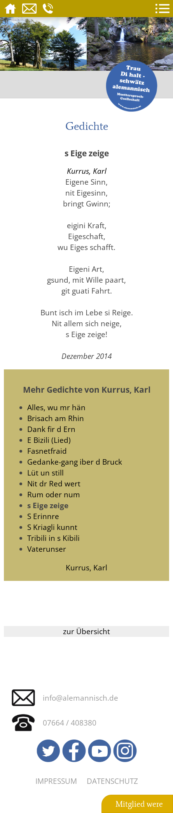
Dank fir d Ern (51, 429)
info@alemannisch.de (80, 698)
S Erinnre (43, 516)
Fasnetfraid (47, 451)
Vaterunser (46, 549)
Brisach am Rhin (55, 418)
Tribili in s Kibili (53, 538)
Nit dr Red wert (53, 483)
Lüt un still (45, 472)
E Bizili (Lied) (49, 440)
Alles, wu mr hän (56, 407)
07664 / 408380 (69, 722)
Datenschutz (112, 781)
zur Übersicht (86, 631)
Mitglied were (139, 804)
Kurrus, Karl (87, 171)
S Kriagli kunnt (52, 527)
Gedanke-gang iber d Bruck (74, 462)
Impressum (56, 781)
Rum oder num (53, 494)
